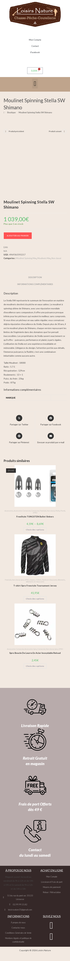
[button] (35, 83)
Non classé (56, 258)
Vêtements (61, 580)
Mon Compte (35, 40)
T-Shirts (38, 580)
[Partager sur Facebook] (50, 420)
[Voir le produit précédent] (6, 131)
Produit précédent (16, 131)
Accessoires (9, 511)
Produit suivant (55, 131)
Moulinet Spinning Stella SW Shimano (35, 112)
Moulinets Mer (44, 258)
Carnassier (35, 511)
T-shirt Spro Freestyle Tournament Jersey (35, 585)
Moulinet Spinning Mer (26, 258)
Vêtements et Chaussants (35, 581)
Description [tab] (35, 277)
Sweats (32, 580)
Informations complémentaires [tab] (35, 284)
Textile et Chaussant (49, 580)
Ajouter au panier (18, 235)
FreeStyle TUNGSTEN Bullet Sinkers (35, 516)
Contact (35, 46)
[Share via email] (50, 438)
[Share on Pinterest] (19, 438)
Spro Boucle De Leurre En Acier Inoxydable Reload (35, 653)
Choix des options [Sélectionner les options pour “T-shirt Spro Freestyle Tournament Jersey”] (35, 599)
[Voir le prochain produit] (64, 131)
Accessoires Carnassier (22, 511)
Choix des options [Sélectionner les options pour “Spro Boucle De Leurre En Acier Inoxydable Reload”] (35, 666)
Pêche (57, 511)
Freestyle (43, 511)
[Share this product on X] (19, 420)
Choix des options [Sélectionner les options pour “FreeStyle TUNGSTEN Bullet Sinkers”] (35, 529)
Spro (22, 580)
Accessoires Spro (30, 649)
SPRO (35, 512)
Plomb (62, 511)
